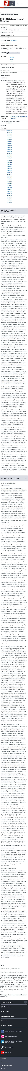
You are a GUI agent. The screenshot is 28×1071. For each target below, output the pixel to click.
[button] (14, 211)
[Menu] (22, 3)
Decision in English (13, 53)
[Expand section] (25, 1002)
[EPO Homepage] (9, 4)
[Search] (17, 3)
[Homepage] (0, 13)
